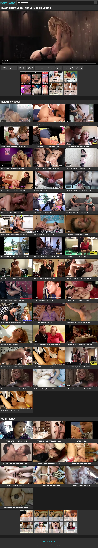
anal (60, 68)
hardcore (52, 68)
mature (14, 68)
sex (66, 68)
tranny (80, 68)
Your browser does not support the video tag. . (49, 38)
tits (73, 68)
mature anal (41, 68)
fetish (6, 68)
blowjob (22, 68)
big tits (31, 68)
